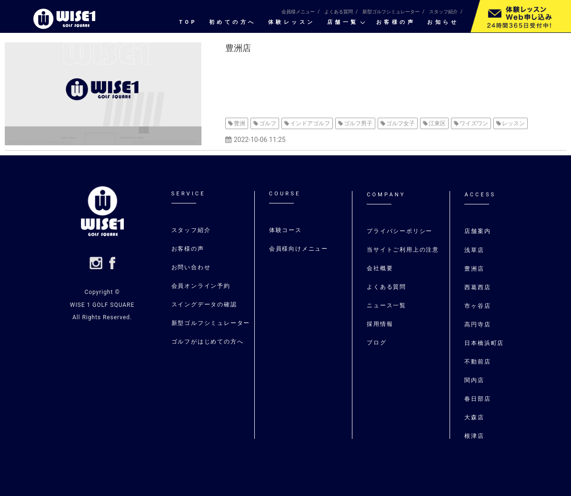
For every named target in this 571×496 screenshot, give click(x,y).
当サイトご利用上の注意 (403, 250)
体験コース (285, 230)
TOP (188, 22)
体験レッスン (291, 22)
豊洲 (239, 123)
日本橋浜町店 (484, 343)
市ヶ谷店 (477, 306)
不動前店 (477, 361)
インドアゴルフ (310, 123)
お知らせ (443, 22)
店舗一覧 (343, 22)
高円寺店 (477, 324)
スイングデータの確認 (204, 304)
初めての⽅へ (232, 22)
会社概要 (380, 268)
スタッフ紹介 (443, 11)
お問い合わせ (191, 267)
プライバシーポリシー (399, 231)
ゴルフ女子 (400, 123)
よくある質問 (338, 11)
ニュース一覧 (386, 305)
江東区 (437, 123)
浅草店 (475, 250)
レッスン (513, 123)
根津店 (474, 436)
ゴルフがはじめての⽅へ (207, 341)
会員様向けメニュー (298, 249)
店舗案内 (477, 231)
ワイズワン (474, 123)
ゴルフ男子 (358, 123)
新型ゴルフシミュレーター (391, 11)
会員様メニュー (298, 11)
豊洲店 (238, 48)
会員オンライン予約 (200, 286)
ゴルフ (267, 123)
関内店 (474, 380)
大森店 (474, 417)
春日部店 (477, 399)
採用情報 (380, 324)
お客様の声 (396, 22)
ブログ (376, 342)
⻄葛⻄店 (477, 287)
